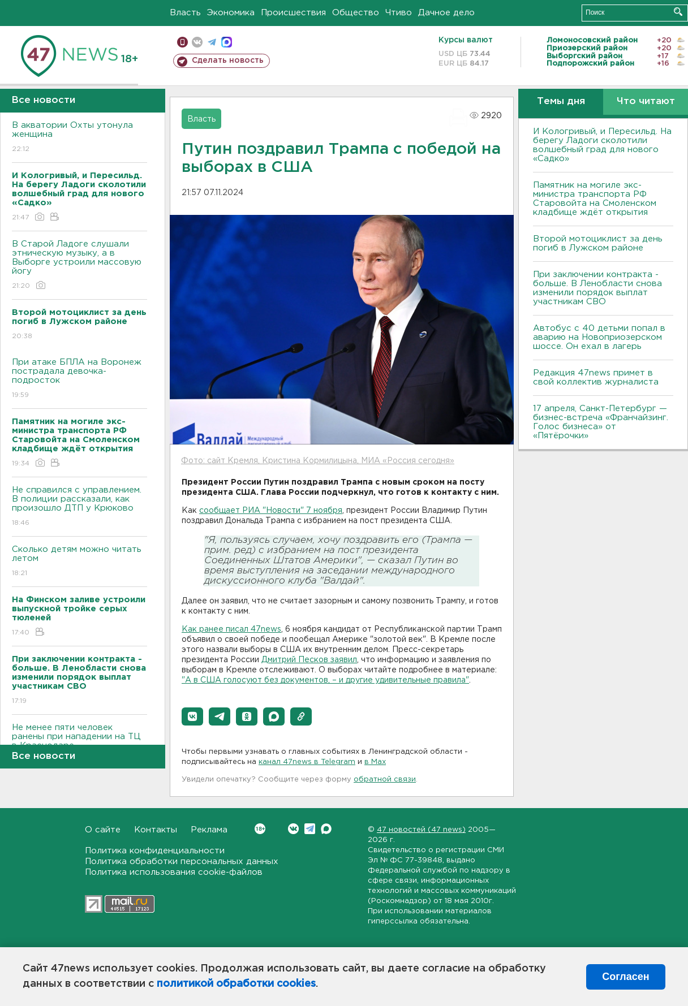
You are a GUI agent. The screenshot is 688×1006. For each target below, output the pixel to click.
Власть (185, 12)
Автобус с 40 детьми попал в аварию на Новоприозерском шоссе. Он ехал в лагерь (599, 337)
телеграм (212, 42)
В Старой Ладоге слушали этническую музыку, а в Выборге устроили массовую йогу (79, 265)
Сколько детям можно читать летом (79, 562)
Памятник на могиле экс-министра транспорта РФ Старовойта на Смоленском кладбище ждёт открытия (594, 199)
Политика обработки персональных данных (181, 861)
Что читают (646, 101)
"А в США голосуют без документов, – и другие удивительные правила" (325, 680)
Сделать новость (228, 60)
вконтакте (197, 42)
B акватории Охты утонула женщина (79, 138)
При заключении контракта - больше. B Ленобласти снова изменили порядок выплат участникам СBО (597, 288)
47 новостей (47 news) (421, 830)
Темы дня (561, 101)
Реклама (209, 830)
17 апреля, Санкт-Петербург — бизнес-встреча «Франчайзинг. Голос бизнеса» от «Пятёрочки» (600, 422)
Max (326, 828)
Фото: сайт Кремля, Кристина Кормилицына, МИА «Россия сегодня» (317, 460)
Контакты (155, 830)
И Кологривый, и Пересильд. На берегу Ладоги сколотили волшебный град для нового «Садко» (602, 145)
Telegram (309, 828)
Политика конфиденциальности (155, 850)
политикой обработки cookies (236, 983)
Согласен (625, 976)
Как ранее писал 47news (231, 629)
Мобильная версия (182, 42)
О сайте (103, 830)
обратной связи (385, 779)
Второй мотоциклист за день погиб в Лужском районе (598, 243)
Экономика (231, 12)
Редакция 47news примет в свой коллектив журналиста (596, 377)
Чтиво (398, 12)
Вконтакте (260, 828)
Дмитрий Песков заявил (309, 660)
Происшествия (293, 12)
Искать (678, 11)
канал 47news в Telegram (307, 762)
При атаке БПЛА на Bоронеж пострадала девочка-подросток (79, 379)
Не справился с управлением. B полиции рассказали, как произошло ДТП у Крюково (79, 507)
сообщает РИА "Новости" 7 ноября (270, 510)
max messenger (226, 42)
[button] (192, 716)
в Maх (375, 762)
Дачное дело (446, 12)
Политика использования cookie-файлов (174, 872)
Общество (355, 12)
